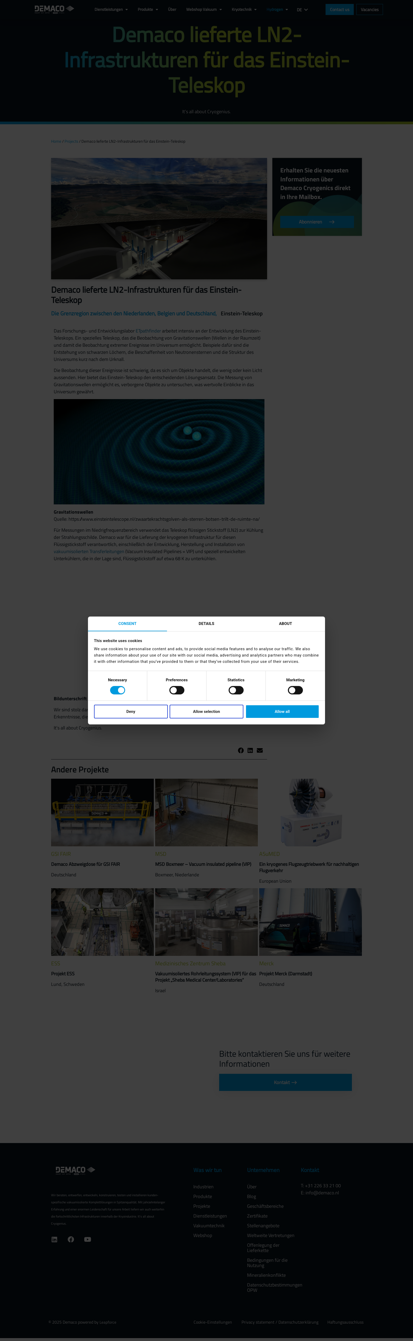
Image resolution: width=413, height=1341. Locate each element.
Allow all (282, 711)
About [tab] (285, 623)
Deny (130, 711)
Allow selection (206, 711)
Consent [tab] (128, 623)
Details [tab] (206, 623)
